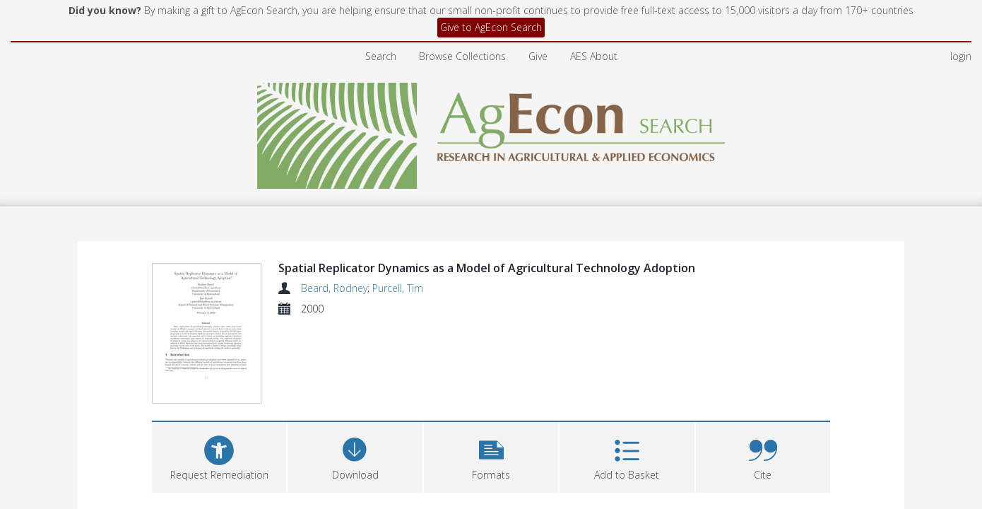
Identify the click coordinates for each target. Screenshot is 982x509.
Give (538, 56)
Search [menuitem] (380, 56)
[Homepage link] (491, 131)
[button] (491, 457)
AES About (593, 56)
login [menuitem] (960, 56)
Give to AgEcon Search (491, 27)
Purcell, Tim (397, 288)
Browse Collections (462, 56)
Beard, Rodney (334, 288)
